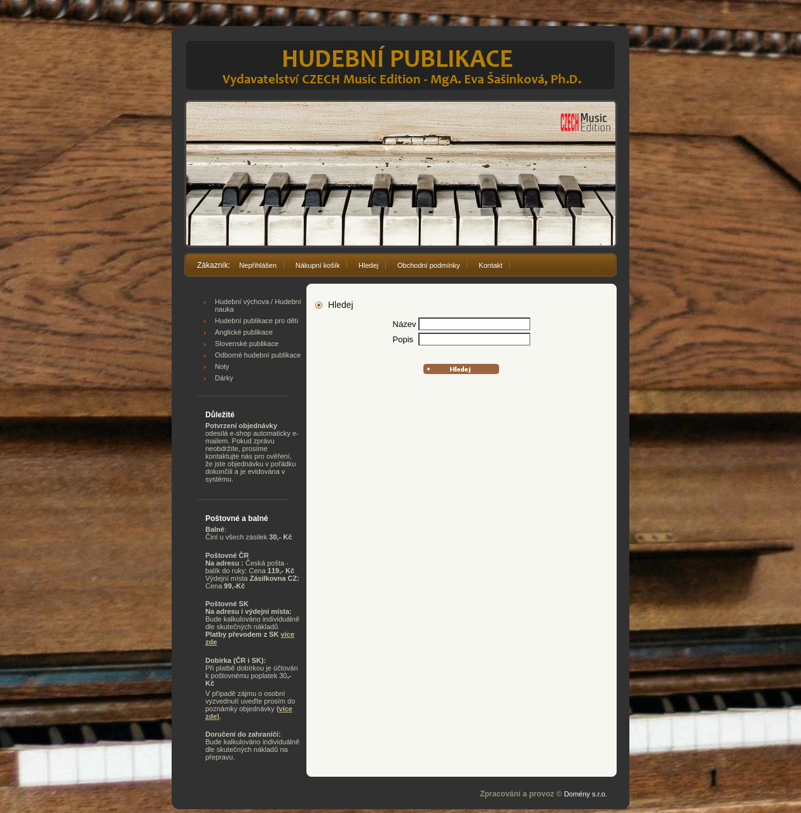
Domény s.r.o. (585, 794)
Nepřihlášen (258, 265)
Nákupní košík (318, 265)
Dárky (224, 378)
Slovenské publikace (246, 343)
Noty (222, 366)
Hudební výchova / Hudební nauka (258, 305)
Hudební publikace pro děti (256, 320)
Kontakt (490, 265)
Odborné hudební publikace (258, 355)
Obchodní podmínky (428, 265)
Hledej (368, 265)
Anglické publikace (244, 332)
